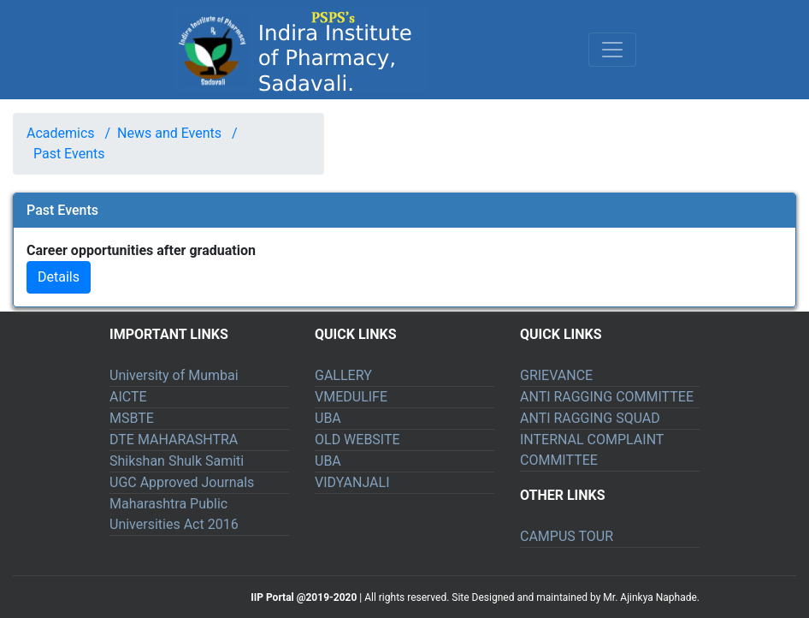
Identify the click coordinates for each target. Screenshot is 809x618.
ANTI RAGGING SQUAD (590, 418)
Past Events (69, 154)
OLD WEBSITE (357, 439)
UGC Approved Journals (181, 482)
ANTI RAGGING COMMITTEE (607, 397)
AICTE (128, 397)
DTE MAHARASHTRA (173, 439)
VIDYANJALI (352, 482)
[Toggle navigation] (612, 50)
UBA (328, 418)
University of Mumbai (174, 375)
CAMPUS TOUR (566, 536)
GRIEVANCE (556, 375)
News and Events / (173, 133)
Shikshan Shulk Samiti (176, 461)
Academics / (68, 133)
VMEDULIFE (351, 397)
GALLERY (343, 375)
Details (59, 277)
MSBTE (131, 418)
